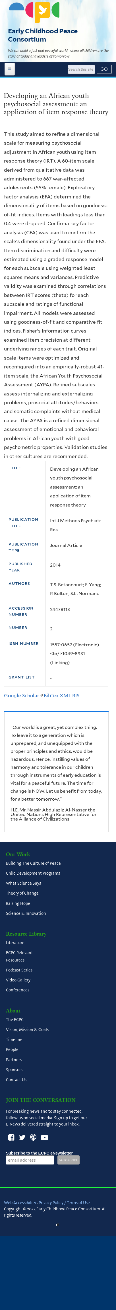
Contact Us (16, 1080)
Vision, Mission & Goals (27, 1029)
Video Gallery (18, 980)
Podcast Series (19, 970)
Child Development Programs (33, 873)
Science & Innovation (26, 913)
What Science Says (23, 883)
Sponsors (14, 1070)
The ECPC (15, 1019)
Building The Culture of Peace (33, 863)
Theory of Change (22, 893)
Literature (15, 943)
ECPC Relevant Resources (19, 956)
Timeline (14, 1039)
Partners (14, 1060)
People (12, 1050)
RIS (75, 695)
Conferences (17, 990)
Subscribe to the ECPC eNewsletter (39, 1153)
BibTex (51, 695)
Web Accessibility (20, 1203)
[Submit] (104, 69)
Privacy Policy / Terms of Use (64, 1203)
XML (65, 695)
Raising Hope (18, 903)
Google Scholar (23, 695)
